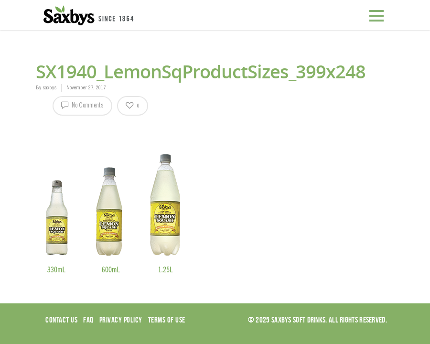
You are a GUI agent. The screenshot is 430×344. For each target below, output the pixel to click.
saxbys (49, 88)
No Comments (82, 104)
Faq (88, 319)
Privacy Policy (120, 319)
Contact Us (61, 319)
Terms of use (166, 319)
